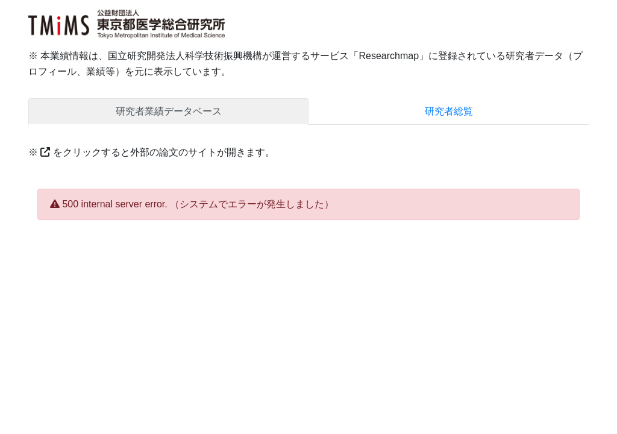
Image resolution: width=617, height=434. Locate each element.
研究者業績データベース (169, 111)
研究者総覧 (449, 111)
